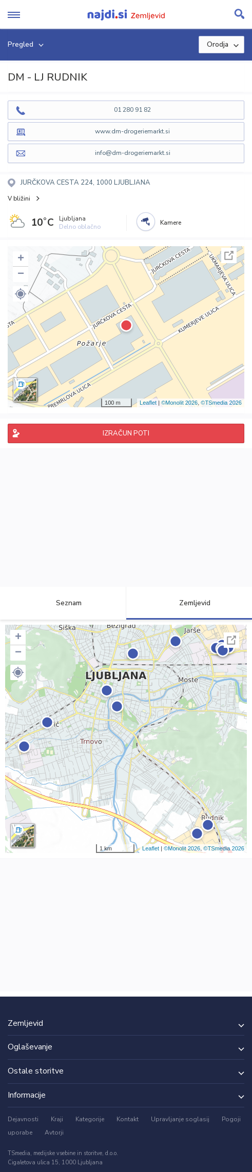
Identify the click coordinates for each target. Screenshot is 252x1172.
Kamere (170, 222)
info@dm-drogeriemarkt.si (132, 153)
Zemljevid (188, 603)
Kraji (57, 1119)
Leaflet (148, 403)
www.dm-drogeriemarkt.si (132, 131)
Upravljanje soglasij (180, 1119)
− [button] (20, 274)
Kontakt (128, 1119)
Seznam (63, 603)
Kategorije (89, 1119)
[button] (20, 294)
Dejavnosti (23, 1119)
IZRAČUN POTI (126, 433)
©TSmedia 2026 (221, 403)
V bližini (19, 198)
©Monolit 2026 (179, 403)
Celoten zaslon (229, 255)
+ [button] (20, 259)
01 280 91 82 (132, 110)
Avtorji (54, 1132)
